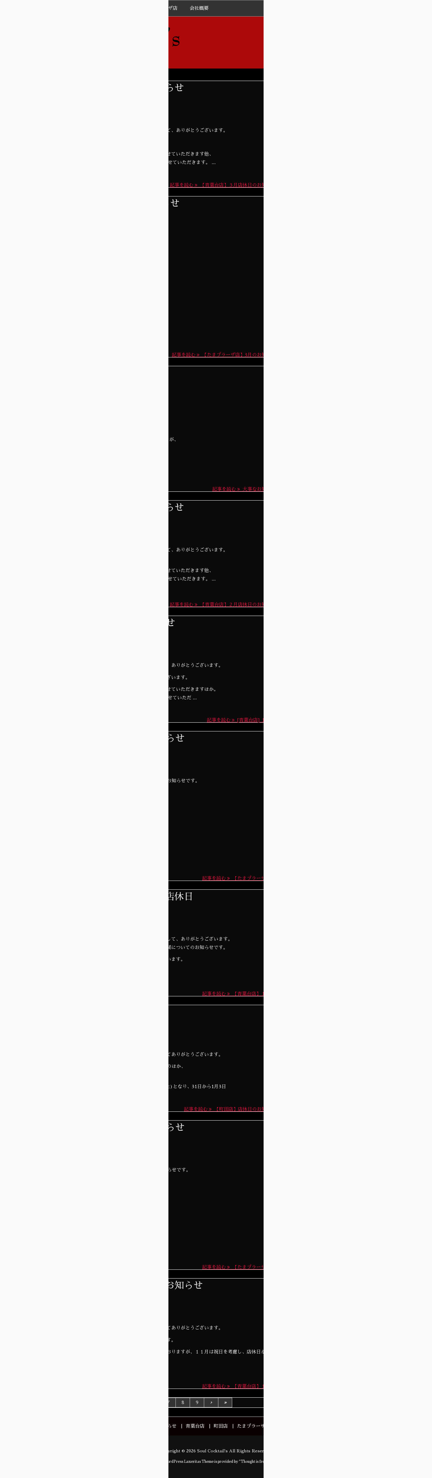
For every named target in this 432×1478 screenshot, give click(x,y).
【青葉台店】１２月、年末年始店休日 (113, 897)
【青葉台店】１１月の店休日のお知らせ (118, 1285)
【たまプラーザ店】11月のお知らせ (109, 1127)
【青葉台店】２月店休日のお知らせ (108, 507)
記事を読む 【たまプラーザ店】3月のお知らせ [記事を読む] (224, 354)
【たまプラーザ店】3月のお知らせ (106, 203)
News (86, 106)
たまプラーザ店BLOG (106, 391)
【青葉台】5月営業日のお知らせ (360, 170)
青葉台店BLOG (97, 641)
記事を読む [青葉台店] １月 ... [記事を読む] (241, 720)
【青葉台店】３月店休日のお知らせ (108, 88)
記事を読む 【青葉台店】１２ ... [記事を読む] (239, 993)
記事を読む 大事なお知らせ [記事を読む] (244, 489)
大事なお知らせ (66, 373)
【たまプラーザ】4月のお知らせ (360, 264)
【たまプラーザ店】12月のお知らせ (109, 738)
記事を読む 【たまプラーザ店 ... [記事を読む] (239, 878)
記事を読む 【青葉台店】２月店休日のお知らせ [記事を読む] (223, 604)
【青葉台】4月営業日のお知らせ (360, 309)
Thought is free (254, 1461)
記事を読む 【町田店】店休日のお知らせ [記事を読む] (230, 1109)
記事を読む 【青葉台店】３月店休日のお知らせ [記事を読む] (223, 185)
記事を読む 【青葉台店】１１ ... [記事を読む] (239, 1386)
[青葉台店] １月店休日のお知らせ (104, 623)
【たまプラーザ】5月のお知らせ (360, 125)
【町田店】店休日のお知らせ (94, 1012)
